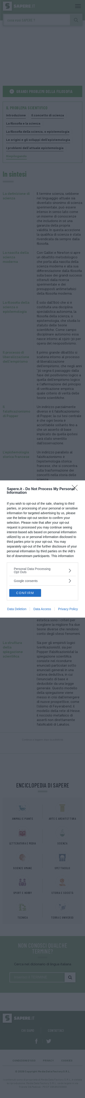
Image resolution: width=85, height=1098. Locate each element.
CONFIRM (25, 593)
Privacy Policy (68, 609)
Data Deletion (17, 609)
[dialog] (42, 549)
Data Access (42, 609)
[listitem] (42, 570)
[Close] (76, 489)
